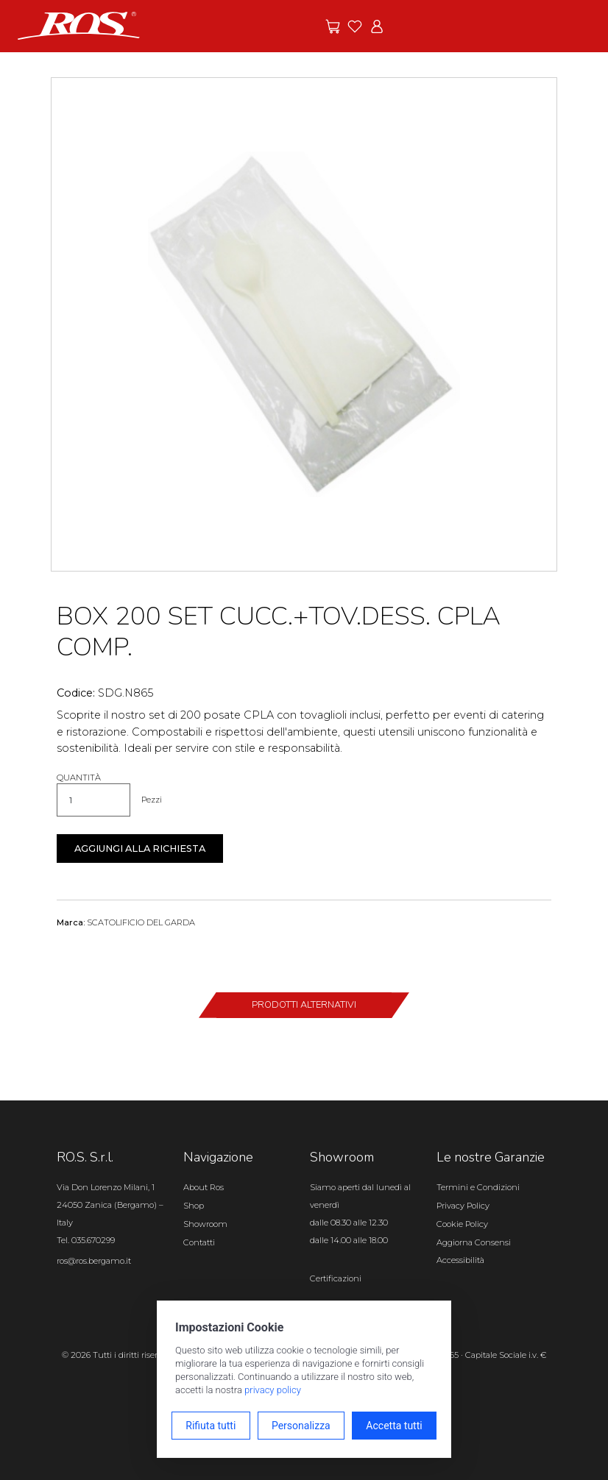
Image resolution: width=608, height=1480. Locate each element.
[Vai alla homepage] (79, 25)
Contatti (199, 1242)
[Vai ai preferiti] (354, 26)
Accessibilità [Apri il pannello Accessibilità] (460, 1260)
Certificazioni (335, 1278)
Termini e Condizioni (478, 1187)
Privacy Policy (462, 1205)
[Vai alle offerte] (332, 26)
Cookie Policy (462, 1224)
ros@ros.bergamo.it (94, 1261)
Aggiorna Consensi (473, 1242)
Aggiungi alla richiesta (139, 848)
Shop (193, 1205)
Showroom (205, 1224)
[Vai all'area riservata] (377, 26)
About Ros (203, 1187)
